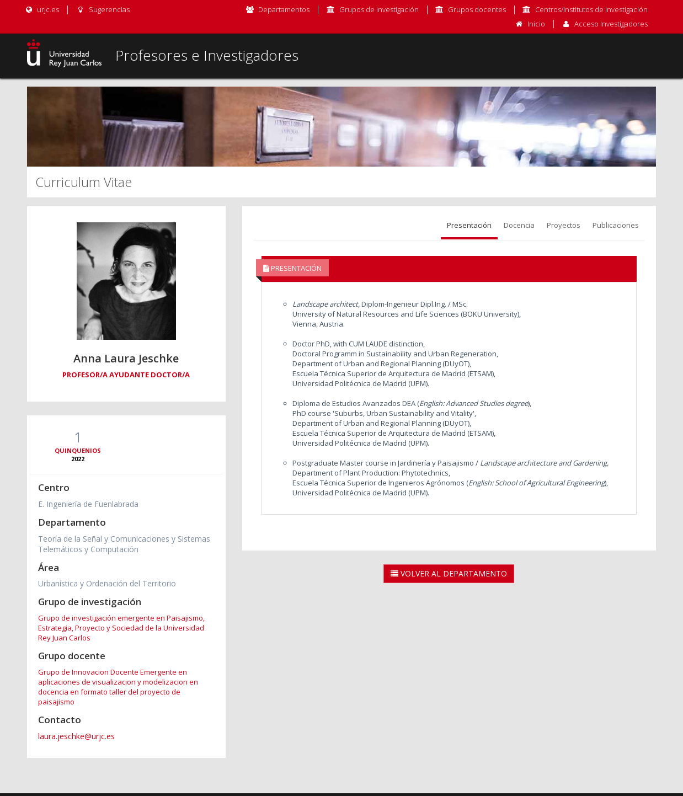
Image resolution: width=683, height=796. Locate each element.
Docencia (519, 225)
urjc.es (41, 9)
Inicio (536, 24)
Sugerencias (102, 9)
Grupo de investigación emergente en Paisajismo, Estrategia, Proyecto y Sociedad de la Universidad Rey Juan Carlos (121, 628)
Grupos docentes (477, 9)
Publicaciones (616, 225)
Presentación (469, 225)
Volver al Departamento (449, 573)
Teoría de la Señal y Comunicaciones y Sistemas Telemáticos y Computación (124, 543)
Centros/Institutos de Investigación (591, 9)
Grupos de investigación (379, 9)
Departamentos (284, 9)
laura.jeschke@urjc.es (76, 736)
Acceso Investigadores (611, 24)
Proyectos (563, 225)
